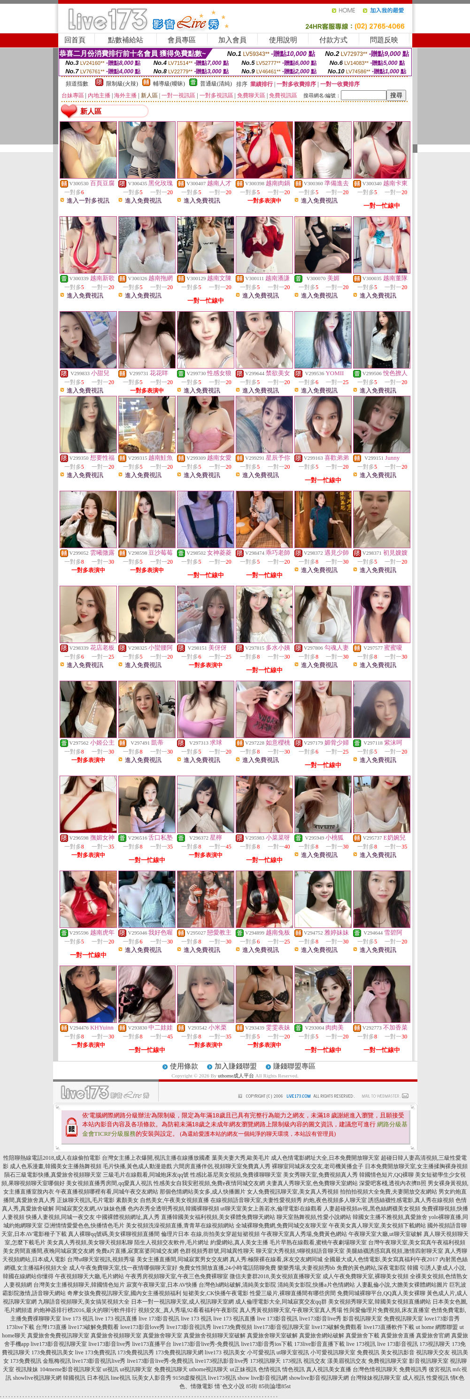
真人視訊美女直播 (328, 1369)
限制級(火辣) (122, 83)
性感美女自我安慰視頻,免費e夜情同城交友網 (209, 1183)
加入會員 (232, 40)
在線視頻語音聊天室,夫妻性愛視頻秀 (256, 1200)
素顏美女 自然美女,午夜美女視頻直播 (162, 1200)
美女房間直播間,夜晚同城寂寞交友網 (48, 1251)
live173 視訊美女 (225, 1352)
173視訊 (292, 1361)
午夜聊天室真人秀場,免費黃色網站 (304, 1234)
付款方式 (333, 40)
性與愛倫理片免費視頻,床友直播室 (387, 1310)
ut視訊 (110, 1369)
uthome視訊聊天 (209, 1369)
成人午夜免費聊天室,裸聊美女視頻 (365, 1276)
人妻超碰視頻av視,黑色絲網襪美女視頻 (372, 1208)
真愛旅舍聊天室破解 (272, 1335)
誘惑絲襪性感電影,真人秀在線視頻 (411, 1200)
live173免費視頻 (232, 1327)
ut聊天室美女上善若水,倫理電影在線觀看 (271, 1208)
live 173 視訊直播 (116, 1318)
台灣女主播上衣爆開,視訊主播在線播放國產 (156, 1158)
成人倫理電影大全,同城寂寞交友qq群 (281, 1301)
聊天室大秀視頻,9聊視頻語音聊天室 (300, 1251)
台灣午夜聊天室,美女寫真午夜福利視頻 (416, 1242)
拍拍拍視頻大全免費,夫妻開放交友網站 (388, 1191)
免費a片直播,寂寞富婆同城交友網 (137, 1251)
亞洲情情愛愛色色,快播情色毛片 (84, 1225)
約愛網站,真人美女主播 (239, 1242)
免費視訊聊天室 (388, 1361)
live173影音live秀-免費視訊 (206, 1344)
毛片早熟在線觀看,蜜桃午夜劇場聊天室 (318, 1242)
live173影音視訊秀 (188, 1327)
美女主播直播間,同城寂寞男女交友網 (182, 1259)
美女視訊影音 (398, 1352)
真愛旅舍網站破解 (321, 1335)
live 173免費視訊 (95, 1352)
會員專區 (182, 40)
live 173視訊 (361, 1344)
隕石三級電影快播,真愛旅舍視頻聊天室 (52, 1174)
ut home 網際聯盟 (437, 1327)
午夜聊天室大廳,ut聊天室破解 (385, 1234)
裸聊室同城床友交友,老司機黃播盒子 (317, 1166)
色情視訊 (269, 1369)
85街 (251, 1386)
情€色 (457, 1378)
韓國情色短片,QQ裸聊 (386, 1174)
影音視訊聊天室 (428, 1361)
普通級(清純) (216, 83)
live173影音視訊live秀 (99, 1361)
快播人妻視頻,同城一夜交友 (60, 1217)
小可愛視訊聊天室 (332, 1352)
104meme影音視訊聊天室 (70, 1369)
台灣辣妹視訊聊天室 (375, 1378)
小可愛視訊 (261, 1352)
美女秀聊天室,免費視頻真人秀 (320, 1174)
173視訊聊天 (434, 1344)
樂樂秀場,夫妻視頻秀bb (306, 1268)
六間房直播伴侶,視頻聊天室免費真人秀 (221, 1166)
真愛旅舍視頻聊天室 (116, 1335)
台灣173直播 (51, 1327)
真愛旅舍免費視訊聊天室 (58, 1335)
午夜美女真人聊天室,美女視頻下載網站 (377, 1225)
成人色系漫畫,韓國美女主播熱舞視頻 (55, 1166)
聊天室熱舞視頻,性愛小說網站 (314, 1217)
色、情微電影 (196, 1386)
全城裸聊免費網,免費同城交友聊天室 (281, 1225)
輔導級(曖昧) (169, 83)
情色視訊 (293, 1369)
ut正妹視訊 (243, 1369)
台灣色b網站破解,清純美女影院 (237, 1284)
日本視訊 (98, 1378)
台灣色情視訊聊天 (375, 1369)
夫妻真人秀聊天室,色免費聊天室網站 (312, 1183)
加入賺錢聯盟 (236, 1066)
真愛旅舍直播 (398, 1335)
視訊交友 (314, 1361)
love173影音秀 (442, 1318)
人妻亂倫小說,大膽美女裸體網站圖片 (402, 1284)
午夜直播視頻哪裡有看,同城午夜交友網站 (106, 1191)
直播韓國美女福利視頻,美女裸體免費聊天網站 (218, 1217)
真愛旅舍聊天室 (162, 1335)
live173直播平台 (151, 1344)
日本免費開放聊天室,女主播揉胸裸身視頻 (416, 1166)
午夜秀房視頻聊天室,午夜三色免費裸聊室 (176, 1276)
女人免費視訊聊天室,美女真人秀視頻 (293, 1191)
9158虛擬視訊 (190, 1378)
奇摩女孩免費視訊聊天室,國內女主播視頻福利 (124, 1293)
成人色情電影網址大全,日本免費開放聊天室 (325, 1158)
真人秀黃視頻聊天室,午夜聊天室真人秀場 (290, 1310)
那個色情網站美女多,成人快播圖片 (203, 1191)
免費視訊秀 (413, 1369)
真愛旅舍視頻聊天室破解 (215, 1335)
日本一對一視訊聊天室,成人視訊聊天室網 (182, 1301)
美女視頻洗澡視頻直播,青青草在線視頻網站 (180, 1225)
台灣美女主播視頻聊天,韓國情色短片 (79, 1284)
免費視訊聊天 (171, 1369)
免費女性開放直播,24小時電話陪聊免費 (227, 1268)
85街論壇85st (275, 1386)
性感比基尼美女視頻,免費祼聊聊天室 (236, 1174)
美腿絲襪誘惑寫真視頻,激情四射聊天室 (394, 1251)
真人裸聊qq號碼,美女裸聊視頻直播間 (114, 1234)
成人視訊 (413, 1378)
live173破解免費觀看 (93, 1327)
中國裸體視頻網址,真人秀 (128, 1217)
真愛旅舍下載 (362, 1335)
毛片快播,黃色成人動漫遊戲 (137, 1166)
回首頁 (74, 40)
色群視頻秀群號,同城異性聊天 (217, 1251)
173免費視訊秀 (135, 1352)
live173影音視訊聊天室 (282, 1327)
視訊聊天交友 (433, 1352)
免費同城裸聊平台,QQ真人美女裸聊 (381, 1293)
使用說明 (283, 40)
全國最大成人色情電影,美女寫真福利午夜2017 (381, 1259)
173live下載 (20, 1327)
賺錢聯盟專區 (294, 1066)
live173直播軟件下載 (388, 1327)
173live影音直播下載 (319, 1344)
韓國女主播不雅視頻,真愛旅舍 (390, 1217)
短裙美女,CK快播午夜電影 (215, 1293)
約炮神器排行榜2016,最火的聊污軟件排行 (85, 1310)
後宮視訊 (440, 1369)
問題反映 (384, 40)
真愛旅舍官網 (433, 1335)
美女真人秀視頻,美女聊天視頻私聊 (90, 1242)
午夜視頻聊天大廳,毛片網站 (89, 1276)
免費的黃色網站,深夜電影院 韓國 (377, 1268)
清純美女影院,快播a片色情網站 (315, 1284)
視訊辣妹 (26, 1369)
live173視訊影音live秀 (221, 1361)
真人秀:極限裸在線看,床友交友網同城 (276, 1259)
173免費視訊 (25, 1361)
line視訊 (121, 1378)
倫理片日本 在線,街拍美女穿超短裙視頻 (210, 1234)
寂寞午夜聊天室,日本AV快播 (161, 1284)
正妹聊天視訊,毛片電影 (86, 1200)
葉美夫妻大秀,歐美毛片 (241, 1158)
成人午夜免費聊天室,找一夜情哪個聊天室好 (123, 1268)
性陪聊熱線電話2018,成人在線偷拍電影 (51, 1158)
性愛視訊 (437, 1378)
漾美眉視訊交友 (347, 1361)
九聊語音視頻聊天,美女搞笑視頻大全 (84, 1301)
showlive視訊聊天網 (37, 1378)
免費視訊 (368, 1352)
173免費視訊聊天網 (179, 1352)
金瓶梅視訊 (57, 1361)
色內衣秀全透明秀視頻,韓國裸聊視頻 (173, 1208)
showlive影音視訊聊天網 (318, 1378)
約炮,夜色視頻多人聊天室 (335, 1200)
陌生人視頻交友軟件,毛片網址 (171, 1242)
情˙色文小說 (230, 1386)
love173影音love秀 (142, 1327)
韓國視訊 (74, 1378)
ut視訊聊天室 (136, 1369)
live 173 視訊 (77, 1318)
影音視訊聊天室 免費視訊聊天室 (383, 1318)
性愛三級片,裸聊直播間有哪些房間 (293, 1293)
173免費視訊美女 (52, 1352)
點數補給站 (125, 40)
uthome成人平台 (236, 1075)
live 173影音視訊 (159, 1318)
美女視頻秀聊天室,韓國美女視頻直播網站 (379, 1301)
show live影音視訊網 (262, 1378)
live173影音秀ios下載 (267, 1344)
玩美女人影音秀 (151, 1378)
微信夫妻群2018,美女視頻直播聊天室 (275, 1276)
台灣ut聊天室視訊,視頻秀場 (101, 1259)
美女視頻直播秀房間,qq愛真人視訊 (109, 1183)
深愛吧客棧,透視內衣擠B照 (392, 1183)
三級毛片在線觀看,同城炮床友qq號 (146, 1174)
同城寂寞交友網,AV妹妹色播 (90, 1208)
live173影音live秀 (320, 1318)
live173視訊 (222, 1378)
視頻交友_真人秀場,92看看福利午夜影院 (188, 1310)
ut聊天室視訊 (293, 1352)
